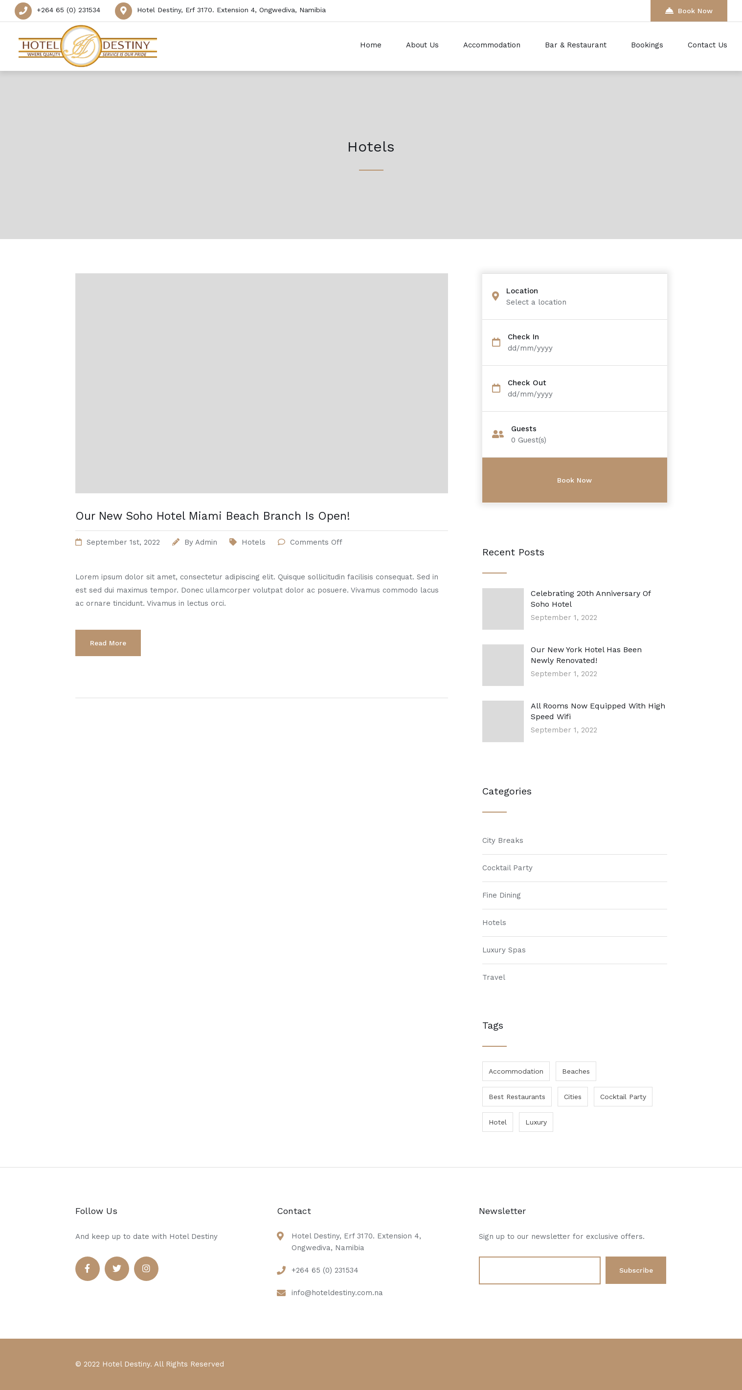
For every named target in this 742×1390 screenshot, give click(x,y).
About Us (422, 45)
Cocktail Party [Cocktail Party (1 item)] (623, 1097)
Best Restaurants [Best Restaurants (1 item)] (517, 1097)
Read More (108, 643)
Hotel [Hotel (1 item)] (498, 1122)
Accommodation (491, 45)
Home (371, 45)
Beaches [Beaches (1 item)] (576, 1071)
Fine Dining (501, 895)
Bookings (647, 45)
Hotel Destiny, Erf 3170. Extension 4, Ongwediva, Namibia (231, 10)
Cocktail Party (507, 867)
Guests (524, 429)
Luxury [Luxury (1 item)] (536, 1122)
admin (206, 542)
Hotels (254, 542)
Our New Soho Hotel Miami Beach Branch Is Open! (212, 516)
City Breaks (502, 840)
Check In (523, 337)
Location (522, 291)
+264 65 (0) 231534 (68, 10)
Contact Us (707, 45)
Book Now (689, 10)
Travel (493, 977)
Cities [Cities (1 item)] (573, 1097)
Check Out (527, 383)
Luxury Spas (504, 950)
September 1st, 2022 (123, 542)
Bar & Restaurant (576, 45)
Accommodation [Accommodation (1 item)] (516, 1071)
